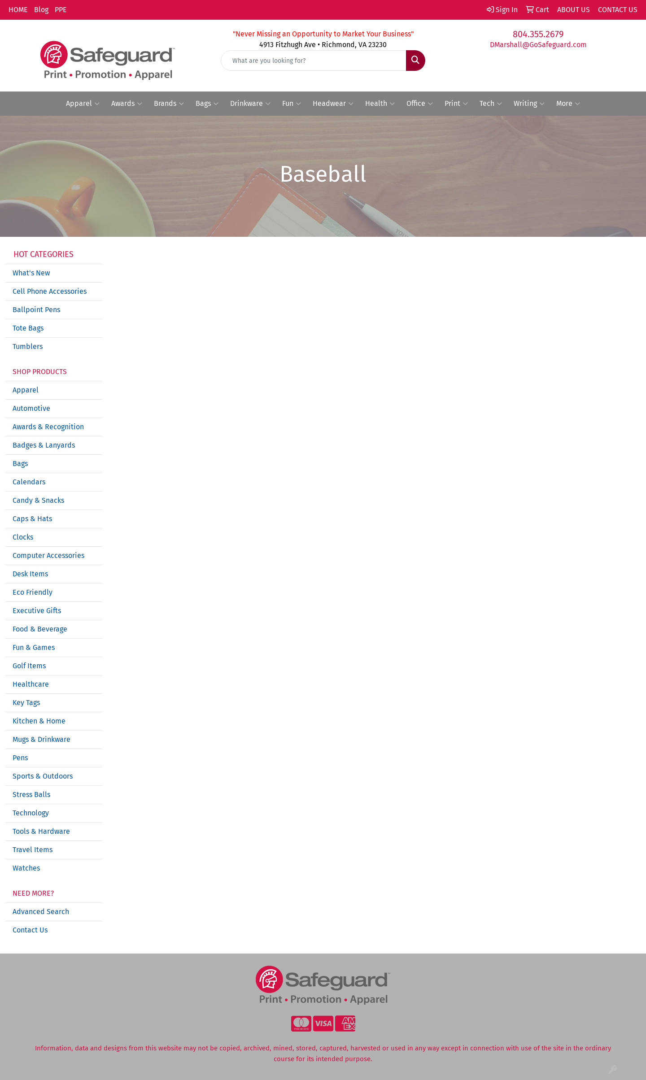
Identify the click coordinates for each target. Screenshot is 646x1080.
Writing (529, 103)
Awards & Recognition (48, 426)
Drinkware (250, 103)
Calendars (29, 482)
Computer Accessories (48, 555)
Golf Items (29, 666)
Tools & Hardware (41, 831)
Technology (31, 813)
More (568, 103)
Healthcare (31, 684)
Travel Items (32, 849)
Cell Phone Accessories (50, 291)
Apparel (83, 103)
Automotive (31, 408)
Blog (41, 9)
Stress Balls (31, 794)
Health (380, 103)
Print (456, 103)
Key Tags (26, 702)
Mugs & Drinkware (41, 739)
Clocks (23, 537)
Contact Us (30, 930)
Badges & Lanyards (44, 445)
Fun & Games (34, 647)
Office (419, 103)
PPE (61, 9)
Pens (20, 757)
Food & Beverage (40, 629)
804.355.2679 (538, 34)
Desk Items (30, 574)
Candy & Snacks (38, 500)
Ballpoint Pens (36, 309)
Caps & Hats (32, 518)
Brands (169, 103)
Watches (26, 868)
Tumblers (28, 346)
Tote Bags (28, 328)
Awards (126, 103)
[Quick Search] (313, 60)
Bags (207, 103)
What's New (31, 273)
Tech (491, 103)
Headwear (333, 103)
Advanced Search (41, 911)
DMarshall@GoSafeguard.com (538, 44)
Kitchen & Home (39, 721)
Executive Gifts (37, 610)
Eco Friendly (32, 592)
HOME (18, 9)
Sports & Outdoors (43, 776)
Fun (291, 103)
